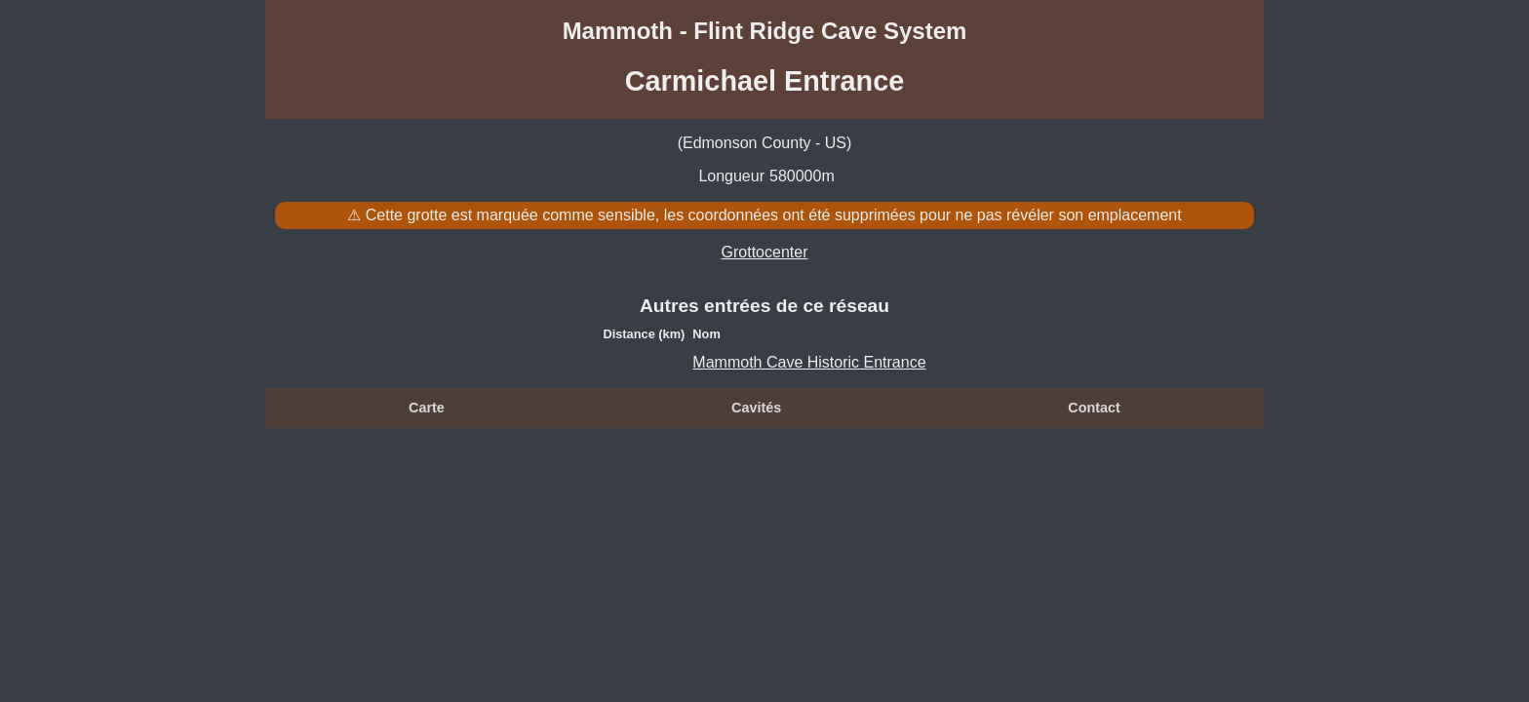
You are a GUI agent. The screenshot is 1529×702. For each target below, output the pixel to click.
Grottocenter (765, 252)
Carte (427, 407)
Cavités (756, 407)
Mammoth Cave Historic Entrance (808, 362)
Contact (1094, 407)
